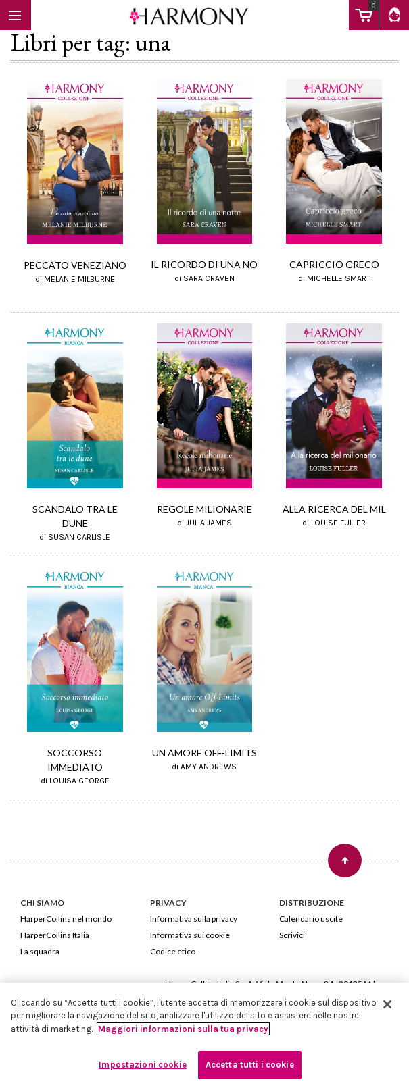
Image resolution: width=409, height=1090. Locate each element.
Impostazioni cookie (142, 1065)
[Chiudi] (387, 1004)
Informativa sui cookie (190, 935)
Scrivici (292, 935)
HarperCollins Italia (54, 935)
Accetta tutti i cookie (250, 1065)
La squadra (39, 951)
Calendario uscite (311, 919)
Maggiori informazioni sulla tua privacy (183, 1029)
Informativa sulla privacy (193, 919)
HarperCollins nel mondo (66, 919)
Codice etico (172, 951)
